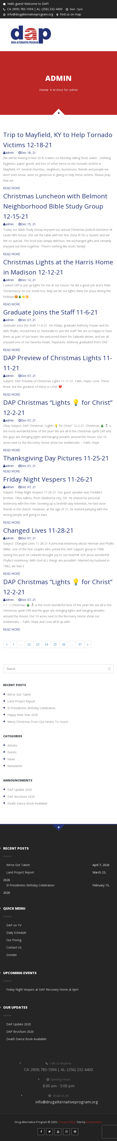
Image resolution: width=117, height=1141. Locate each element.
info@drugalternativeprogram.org (28, 14)
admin (8, 153)
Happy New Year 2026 (22, 715)
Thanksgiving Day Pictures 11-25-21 (56, 458)
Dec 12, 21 (27, 280)
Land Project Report (21, 701)
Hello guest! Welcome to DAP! (26, 4)
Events (12, 752)
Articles (12, 745)
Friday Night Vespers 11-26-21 (48, 479)
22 (29, 644)
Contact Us (14, 947)
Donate (11, 955)
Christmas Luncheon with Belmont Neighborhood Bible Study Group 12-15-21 (55, 206)
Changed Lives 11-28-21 (38, 530)
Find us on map (68, 14)
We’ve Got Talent (19, 694)
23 (37, 644)
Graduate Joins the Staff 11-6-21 (50, 312)
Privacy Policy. (67, 1122)
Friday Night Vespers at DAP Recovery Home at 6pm (42, 989)
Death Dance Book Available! (27, 803)
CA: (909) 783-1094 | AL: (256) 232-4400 (32, 9)
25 (55, 644)
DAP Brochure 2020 (21, 797)
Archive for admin (65, 90)
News (11, 759)
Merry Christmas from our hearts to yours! (37, 722)
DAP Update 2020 (19, 790)
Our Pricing (13, 940)
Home (43, 90)
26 (63, 644)
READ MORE (11, 188)
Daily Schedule (16, 933)
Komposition (94, 1122)
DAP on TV (13, 925)
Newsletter (14, 766)
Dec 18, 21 (27, 153)
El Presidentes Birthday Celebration (31, 708)
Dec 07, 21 (27, 320)
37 (80, 644)
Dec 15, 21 (27, 224)
